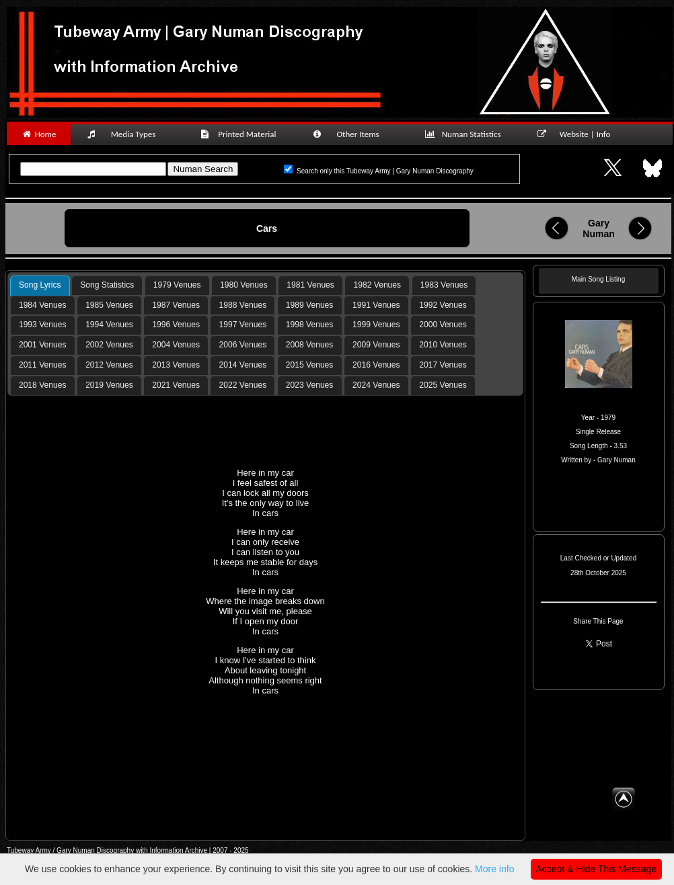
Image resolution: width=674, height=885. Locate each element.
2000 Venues (443, 324)
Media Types (127, 134)
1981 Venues (310, 285)
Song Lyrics (40, 285)
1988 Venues (243, 305)
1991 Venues (376, 305)
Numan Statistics (465, 134)
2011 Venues (43, 365)
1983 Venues (444, 285)
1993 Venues (43, 324)
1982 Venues (378, 285)
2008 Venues (310, 344)
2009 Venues (376, 344)
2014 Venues (243, 365)
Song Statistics (107, 285)
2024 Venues (376, 385)
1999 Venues (376, 324)
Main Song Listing (599, 279)
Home (39, 134)
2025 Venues (443, 385)
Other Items (353, 134)
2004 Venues (176, 344)
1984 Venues (43, 305)
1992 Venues (443, 305)
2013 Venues (176, 365)
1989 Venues (310, 305)
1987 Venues (176, 305)
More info (494, 868)
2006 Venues (243, 344)
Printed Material (240, 134)
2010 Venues (443, 344)
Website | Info (578, 134)
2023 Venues (310, 385)
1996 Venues (176, 324)
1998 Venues (310, 324)
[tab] (40, 286)
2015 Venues (310, 365)
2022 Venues (243, 385)
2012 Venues (109, 365)
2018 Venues (43, 385)
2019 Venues (109, 385)
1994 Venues (109, 324)
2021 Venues (176, 385)
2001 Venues (43, 344)
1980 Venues (244, 285)
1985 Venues (109, 305)
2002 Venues (109, 344)
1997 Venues (243, 324)
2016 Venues (376, 365)
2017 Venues (443, 365)
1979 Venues (177, 285)
